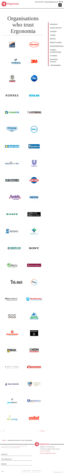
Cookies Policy (17, 447)
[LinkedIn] (62, 2)
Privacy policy (36, 470)
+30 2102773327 (39, 2)
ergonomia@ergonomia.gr (51, 2)
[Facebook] (60, 2)
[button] (60, 5)
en (59, 7)
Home (4, 440)
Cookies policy (26, 470)
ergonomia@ (44, 453)
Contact (4, 454)
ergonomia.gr (52, 453)
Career (3, 464)
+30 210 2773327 (45, 451)
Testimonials (6, 459)
